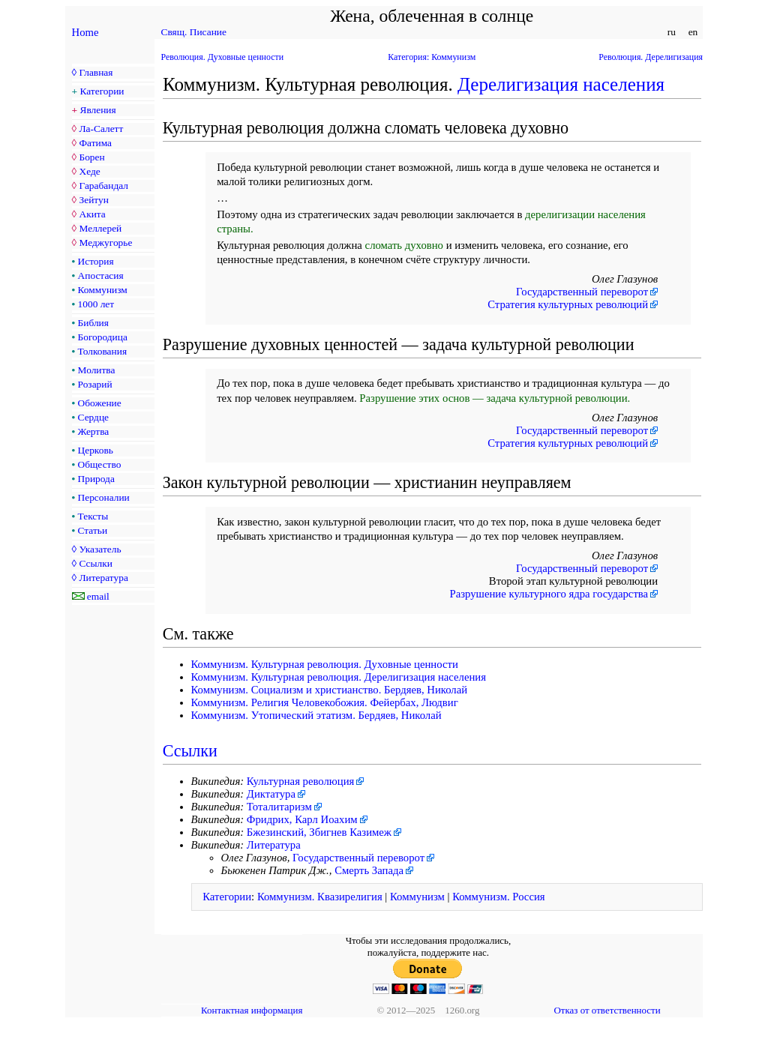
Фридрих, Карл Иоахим (302, 819)
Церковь (95, 450)
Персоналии (104, 497)
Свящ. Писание (193, 31)
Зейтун (93, 199)
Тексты (93, 516)
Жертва (94, 431)
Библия (93, 322)
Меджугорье (105, 242)
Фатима (95, 142)
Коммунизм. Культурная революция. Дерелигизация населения (338, 677)
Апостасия (101, 275)
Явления (98, 109)
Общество (100, 464)
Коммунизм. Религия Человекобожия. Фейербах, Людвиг (324, 702)
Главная (95, 72)
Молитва (97, 370)
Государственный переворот (582, 292)
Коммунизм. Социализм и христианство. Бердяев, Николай (329, 690)
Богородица (103, 337)
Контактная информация (251, 1010)
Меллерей (100, 228)
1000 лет (96, 304)
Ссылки (95, 563)
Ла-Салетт (101, 128)
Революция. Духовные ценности (222, 57)
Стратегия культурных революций (568, 304)
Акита (92, 214)
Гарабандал (103, 185)
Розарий (95, 384)
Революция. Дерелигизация (650, 57)
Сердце (93, 417)
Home (85, 32)
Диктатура (271, 794)
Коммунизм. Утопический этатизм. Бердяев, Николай (316, 715)
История (96, 261)
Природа (96, 478)
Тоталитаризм (279, 807)
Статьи (93, 530)
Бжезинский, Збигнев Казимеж (319, 832)
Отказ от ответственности (607, 1010)
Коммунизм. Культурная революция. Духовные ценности (324, 664)
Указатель (100, 549)
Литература (103, 577)
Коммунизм (103, 289)
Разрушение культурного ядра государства (549, 594)
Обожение (100, 403)
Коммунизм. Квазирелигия (319, 897)
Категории (102, 91)
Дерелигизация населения (561, 84)
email (98, 596)
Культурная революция (301, 781)
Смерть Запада (369, 870)
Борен (91, 157)
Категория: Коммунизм (432, 57)
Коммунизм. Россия (498, 897)
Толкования (102, 351)
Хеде (89, 171)
